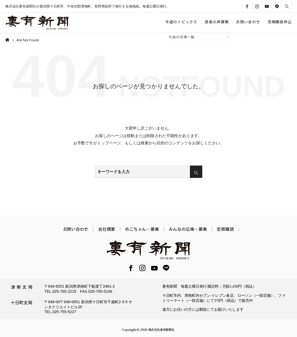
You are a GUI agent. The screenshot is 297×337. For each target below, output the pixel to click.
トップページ (109, 143)
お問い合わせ (248, 22)
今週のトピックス (181, 22)
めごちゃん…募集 (142, 229)
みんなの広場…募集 (188, 229)
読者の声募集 (217, 22)
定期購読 (225, 229)
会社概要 (106, 229)
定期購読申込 (280, 22)
